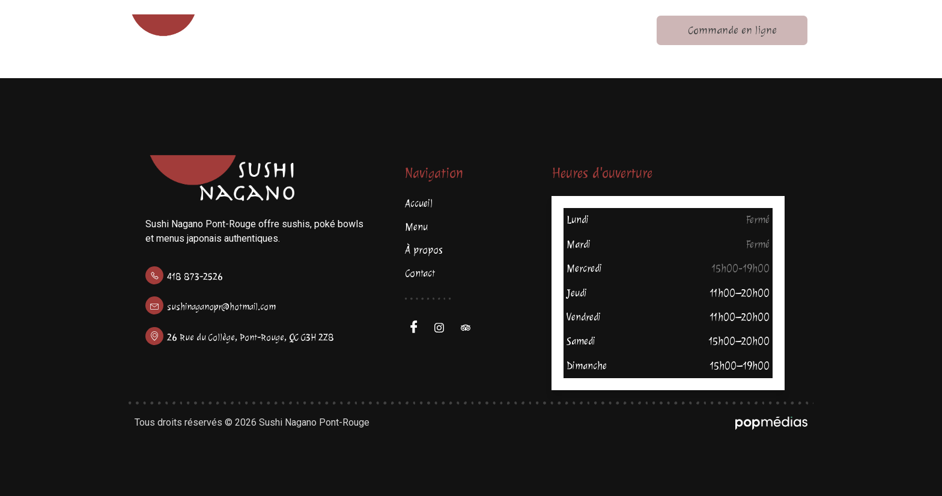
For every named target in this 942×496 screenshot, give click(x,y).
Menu (410, 30)
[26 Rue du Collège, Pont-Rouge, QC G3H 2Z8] (154, 336)
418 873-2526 (195, 277)
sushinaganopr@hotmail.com (221, 307)
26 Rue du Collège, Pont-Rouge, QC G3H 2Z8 (250, 337)
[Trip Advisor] (470, 328)
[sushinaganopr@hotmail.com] (154, 305)
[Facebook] (417, 328)
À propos (512, 30)
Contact (617, 30)
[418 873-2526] (154, 275)
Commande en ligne (737, 30)
